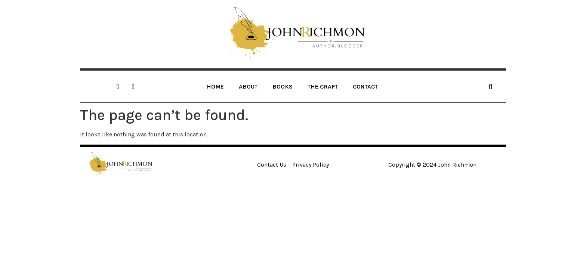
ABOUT (248, 86)
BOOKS (282, 86)
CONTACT (365, 86)
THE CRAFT (323, 86)
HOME (215, 86)
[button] (490, 86)
